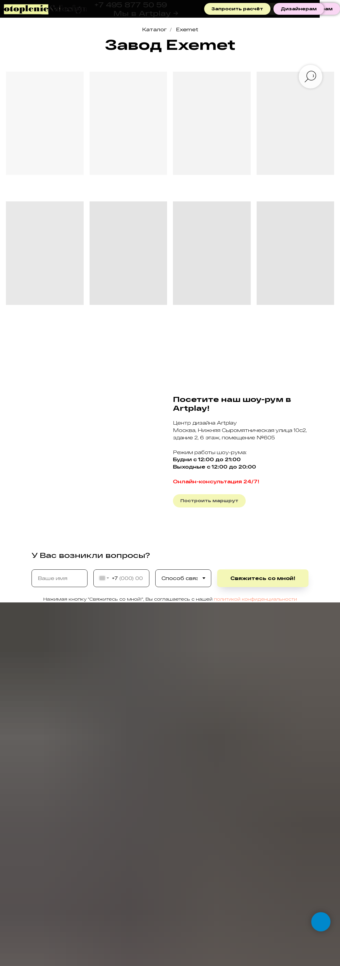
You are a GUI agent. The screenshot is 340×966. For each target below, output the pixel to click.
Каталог (154, 29)
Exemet (187, 29)
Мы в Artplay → (146, 13)
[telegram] (205, 8)
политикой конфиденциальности (255, 599)
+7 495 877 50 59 (130, 4)
